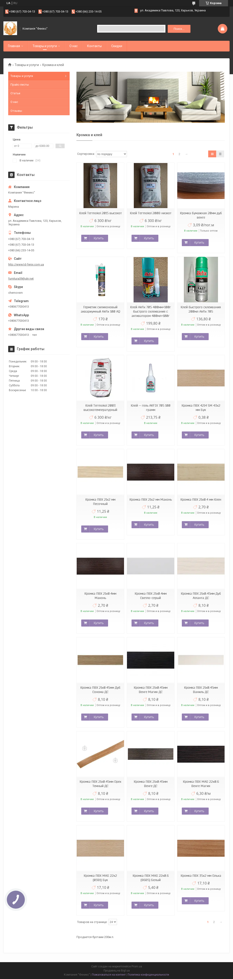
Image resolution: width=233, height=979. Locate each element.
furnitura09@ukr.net (21, 278)
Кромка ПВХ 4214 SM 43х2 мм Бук (201, 408)
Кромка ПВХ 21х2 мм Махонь (150, 499)
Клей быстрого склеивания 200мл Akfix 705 (201, 309)
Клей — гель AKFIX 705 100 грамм (150, 408)
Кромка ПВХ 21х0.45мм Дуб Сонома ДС (100, 690)
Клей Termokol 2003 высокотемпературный (100, 408)
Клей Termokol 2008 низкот (150, 213)
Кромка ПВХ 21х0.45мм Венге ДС (150, 784)
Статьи (15, 93)
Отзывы (16, 110)
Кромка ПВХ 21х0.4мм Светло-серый (151, 596)
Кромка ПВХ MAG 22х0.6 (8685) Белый (151, 878)
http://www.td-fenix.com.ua (26, 264)
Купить (99, 238)
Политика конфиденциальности (148, 974)
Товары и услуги (45, 46)
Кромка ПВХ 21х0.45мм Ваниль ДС (201, 690)
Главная (14, 46)
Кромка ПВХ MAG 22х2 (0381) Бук (100, 878)
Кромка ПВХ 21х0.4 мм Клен (200, 499)
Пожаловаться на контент (109, 974)
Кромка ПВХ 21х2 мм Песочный (100, 502)
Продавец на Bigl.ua (117, 970)
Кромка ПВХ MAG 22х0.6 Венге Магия (201, 784)
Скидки (116, 46)
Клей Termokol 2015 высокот (100, 213)
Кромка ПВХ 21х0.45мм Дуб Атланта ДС (201, 596)
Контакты (94, 46)
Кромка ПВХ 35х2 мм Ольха (201, 875)
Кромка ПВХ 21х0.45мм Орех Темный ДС (100, 784)
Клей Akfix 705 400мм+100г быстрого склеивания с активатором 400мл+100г (150, 311)
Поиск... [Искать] (179, 29)
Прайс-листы (19, 84)
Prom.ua (137, 966)
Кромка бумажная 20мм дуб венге (201, 215)
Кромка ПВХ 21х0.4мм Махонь (100, 596)
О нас (73, 46)
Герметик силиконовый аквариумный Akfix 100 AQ (100, 309)
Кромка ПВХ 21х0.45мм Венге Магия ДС (150, 690)
